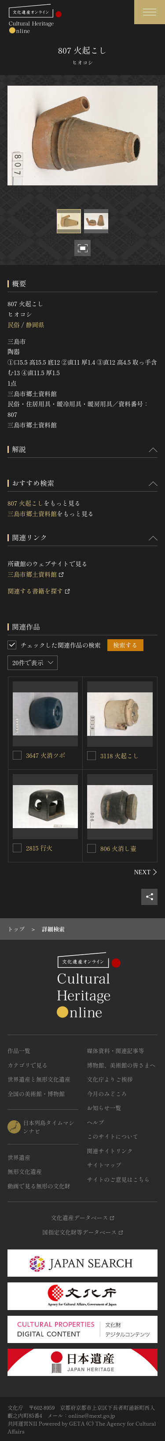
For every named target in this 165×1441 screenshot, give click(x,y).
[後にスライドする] (146, 872)
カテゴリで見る (27, 1065)
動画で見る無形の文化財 (38, 1186)
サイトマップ (104, 1165)
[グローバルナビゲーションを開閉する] (149, 12)
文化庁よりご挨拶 (110, 1079)
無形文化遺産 (24, 1171)
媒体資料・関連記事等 (115, 1050)
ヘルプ (95, 1122)
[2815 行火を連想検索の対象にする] (17, 848)
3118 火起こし (119, 755)
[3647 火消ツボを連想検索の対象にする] (17, 755)
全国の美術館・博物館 (36, 1094)
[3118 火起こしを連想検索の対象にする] (91, 755)
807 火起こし (25, 503)
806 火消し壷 (118, 848)
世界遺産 (18, 1157)
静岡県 (35, 324)
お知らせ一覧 (104, 1108)
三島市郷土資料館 (32, 513)
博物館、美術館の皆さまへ (121, 1065)
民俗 (13, 324)
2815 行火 (39, 848)
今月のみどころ (107, 1094)
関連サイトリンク (110, 1151)
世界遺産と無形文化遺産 (38, 1079)
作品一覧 (18, 1050)
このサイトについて (113, 1136)
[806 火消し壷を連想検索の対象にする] (91, 848)
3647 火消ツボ (45, 755)
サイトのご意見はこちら (118, 1179)
